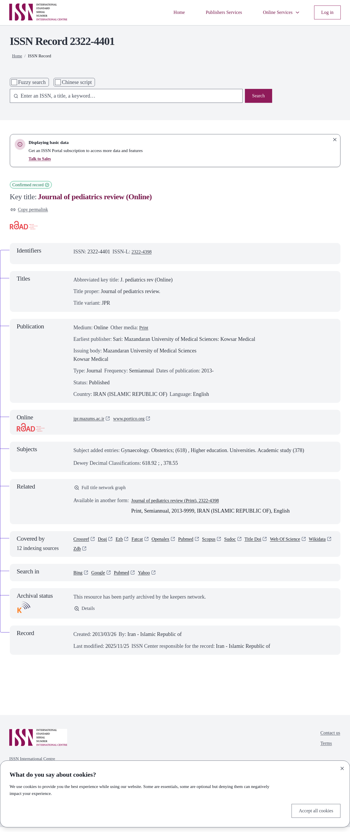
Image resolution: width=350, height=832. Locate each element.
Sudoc (242, 542)
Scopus (219, 542)
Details (85, 614)
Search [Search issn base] (257, 96)
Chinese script (77, 82)
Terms (324, 750)
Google (100, 577)
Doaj (105, 542)
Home (168, 12)
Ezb (123, 542)
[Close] (342, 767)
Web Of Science (302, 542)
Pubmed (195, 542)
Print (144, 329)
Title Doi (267, 542)
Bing (79, 577)
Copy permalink (31, 210)
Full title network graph (102, 489)
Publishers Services (216, 12)
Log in (326, 12)
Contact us (329, 738)
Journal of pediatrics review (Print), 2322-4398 (180, 503)
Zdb (105, 553)
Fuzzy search (31, 82)
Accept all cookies (313, 810)
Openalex (167, 542)
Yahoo (149, 577)
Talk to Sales (40, 158)
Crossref (82, 542)
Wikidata (83, 553)
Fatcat (142, 542)
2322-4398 (142, 253)
